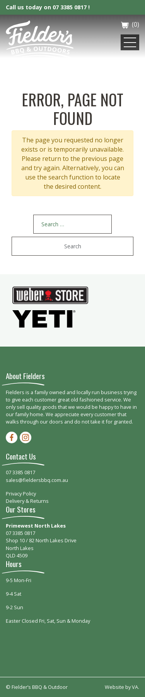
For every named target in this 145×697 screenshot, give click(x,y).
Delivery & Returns (27, 500)
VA (135, 686)
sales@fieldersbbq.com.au (37, 480)
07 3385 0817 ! (71, 7)
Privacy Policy (21, 493)
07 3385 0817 (20, 472)
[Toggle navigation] (130, 42)
